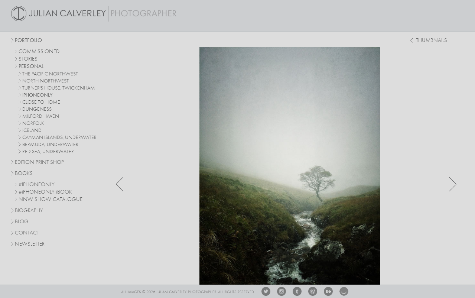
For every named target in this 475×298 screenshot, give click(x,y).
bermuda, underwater (50, 145)
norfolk (33, 123)
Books (24, 174)
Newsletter (30, 244)
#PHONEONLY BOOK (45, 192)
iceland (32, 130)
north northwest (45, 81)
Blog (22, 222)
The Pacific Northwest (50, 74)
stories (28, 59)
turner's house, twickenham (58, 88)
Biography (29, 210)
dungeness (37, 109)
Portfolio (28, 41)
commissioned (39, 52)
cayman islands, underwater (59, 137)
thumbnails (431, 41)
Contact (27, 233)
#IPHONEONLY (37, 185)
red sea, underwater (48, 152)
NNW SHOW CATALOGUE (50, 200)
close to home (41, 102)
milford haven (40, 116)
